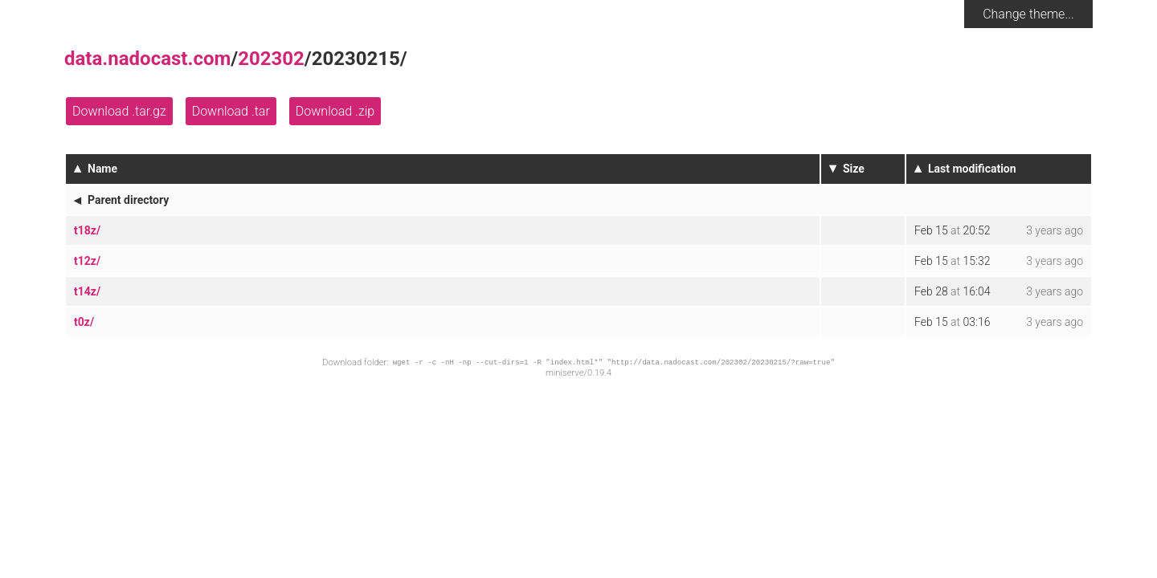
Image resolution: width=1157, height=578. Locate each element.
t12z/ (87, 260)
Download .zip (335, 111)
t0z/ (84, 321)
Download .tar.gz (119, 111)
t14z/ (87, 291)
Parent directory (128, 199)
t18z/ (87, 230)
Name (102, 168)
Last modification (972, 168)
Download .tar (231, 111)
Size (854, 168)
